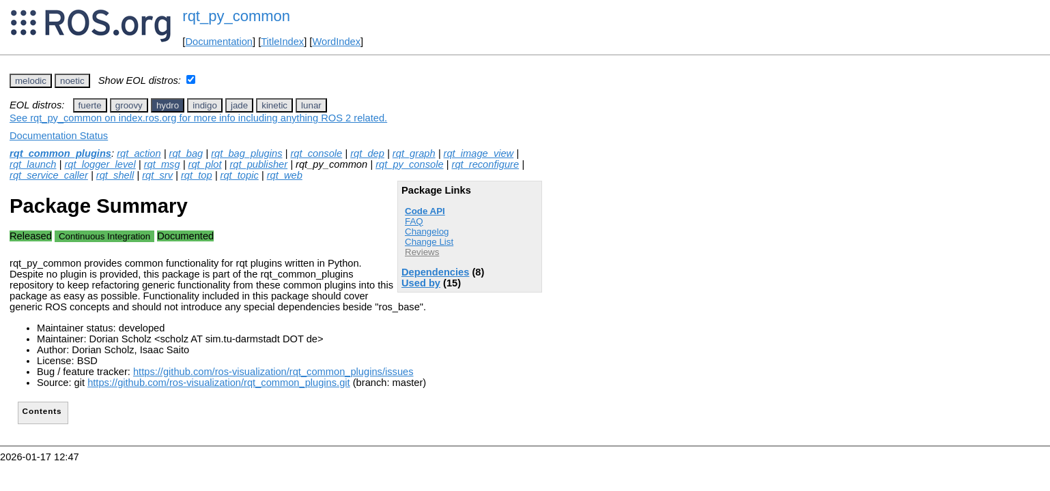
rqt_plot (205, 164)
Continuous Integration (104, 236)
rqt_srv (157, 175)
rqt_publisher (258, 164)
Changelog (427, 231)
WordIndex (336, 41)
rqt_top (196, 175)
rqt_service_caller (49, 175)
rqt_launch (33, 164)
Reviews (422, 252)
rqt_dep (367, 153)
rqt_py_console (409, 164)
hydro (167, 105)
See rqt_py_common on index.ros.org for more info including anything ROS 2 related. (198, 118)
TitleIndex (282, 41)
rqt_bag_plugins (246, 153)
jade (239, 105)
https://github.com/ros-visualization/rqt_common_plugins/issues (273, 371)
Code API (425, 211)
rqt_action (138, 153)
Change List (429, 242)
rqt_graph (414, 153)
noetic (72, 81)
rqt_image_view (479, 153)
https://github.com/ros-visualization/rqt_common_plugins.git (218, 382)
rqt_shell (115, 175)
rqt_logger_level (99, 164)
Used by (420, 283)
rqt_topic (240, 175)
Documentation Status (59, 135)
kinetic (274, 105)
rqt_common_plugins (60, 153)
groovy (129, 105)
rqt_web (284, 175)
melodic (30, 81)
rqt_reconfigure (486, 164)
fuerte (90, 105)
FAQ (414, 221)
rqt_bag (186, 153)
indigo (205, 105)
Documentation (219, 41)
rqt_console (316, 153)
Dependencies (435, 272)
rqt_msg (162, 164)
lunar (311, 105)
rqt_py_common (236, 16)
